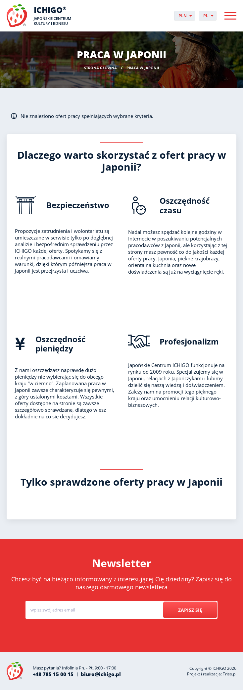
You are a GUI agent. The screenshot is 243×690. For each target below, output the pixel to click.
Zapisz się (190, 610)
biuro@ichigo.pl (101, 674)
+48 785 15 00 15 (53, 674)
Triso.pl (229, 674)
